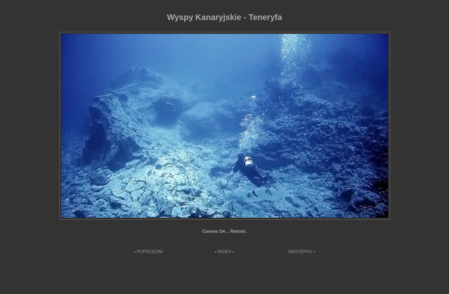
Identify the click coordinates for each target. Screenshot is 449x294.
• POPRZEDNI (148, 251)
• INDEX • (224, 251)
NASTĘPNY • (301, 251)
